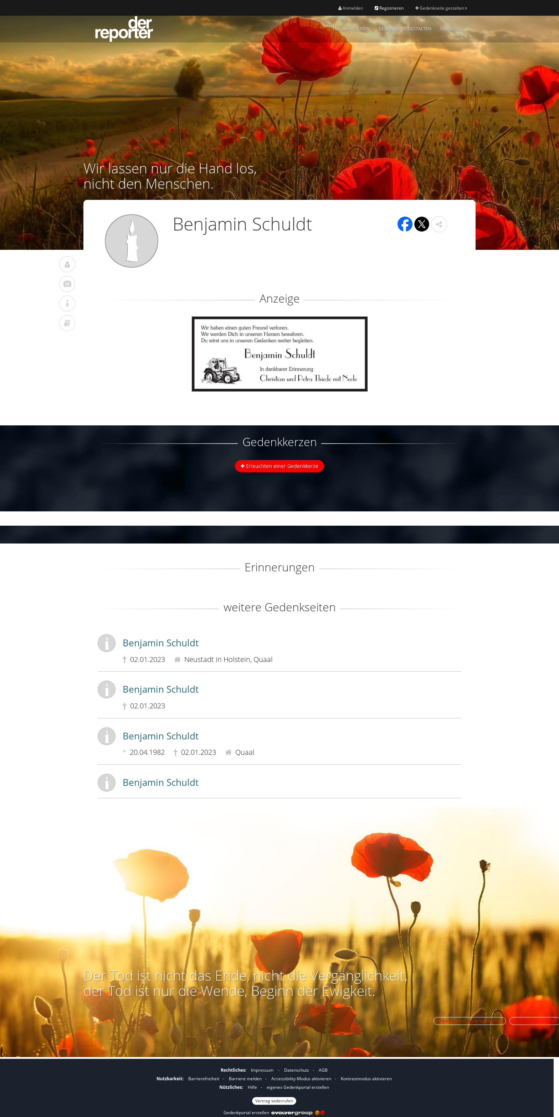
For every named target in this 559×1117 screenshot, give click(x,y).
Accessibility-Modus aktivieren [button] (301, 1079)
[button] (439, 224)
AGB (323, 1070)
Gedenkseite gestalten (441, 8)
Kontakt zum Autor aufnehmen (470, 1021)
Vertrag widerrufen (274, 1101)
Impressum (262, 1070)
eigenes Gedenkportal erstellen (298, 1087)
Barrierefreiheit (203, 1079)
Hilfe (252, 1087)
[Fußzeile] (274, 1084)
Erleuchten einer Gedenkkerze (279, 466)
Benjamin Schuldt (161, 642)
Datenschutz (296, 1070)
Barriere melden (245, 1079)
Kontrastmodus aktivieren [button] (366, 1079)
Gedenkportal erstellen (274, 1113)
